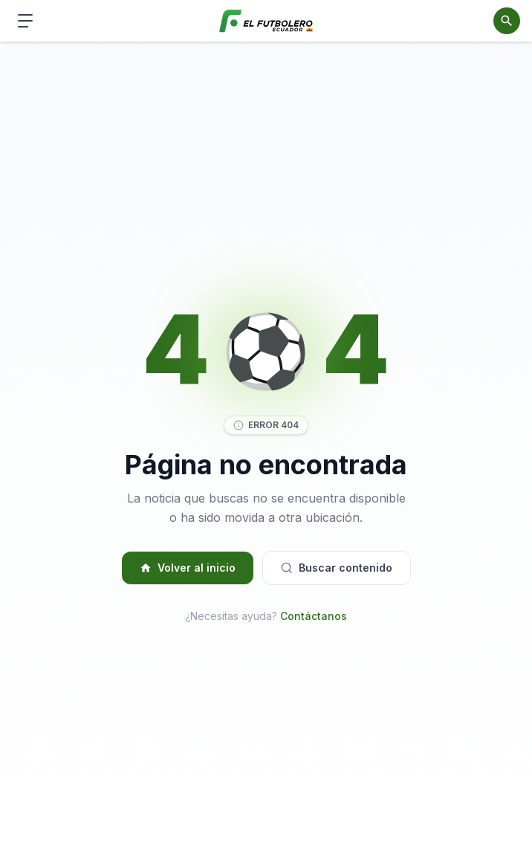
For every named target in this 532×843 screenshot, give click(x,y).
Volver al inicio (188, 567)
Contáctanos (313, 616)
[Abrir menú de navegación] (25, 20)
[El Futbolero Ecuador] (266, 21)
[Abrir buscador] (506, 20)
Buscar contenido (336, 567)
